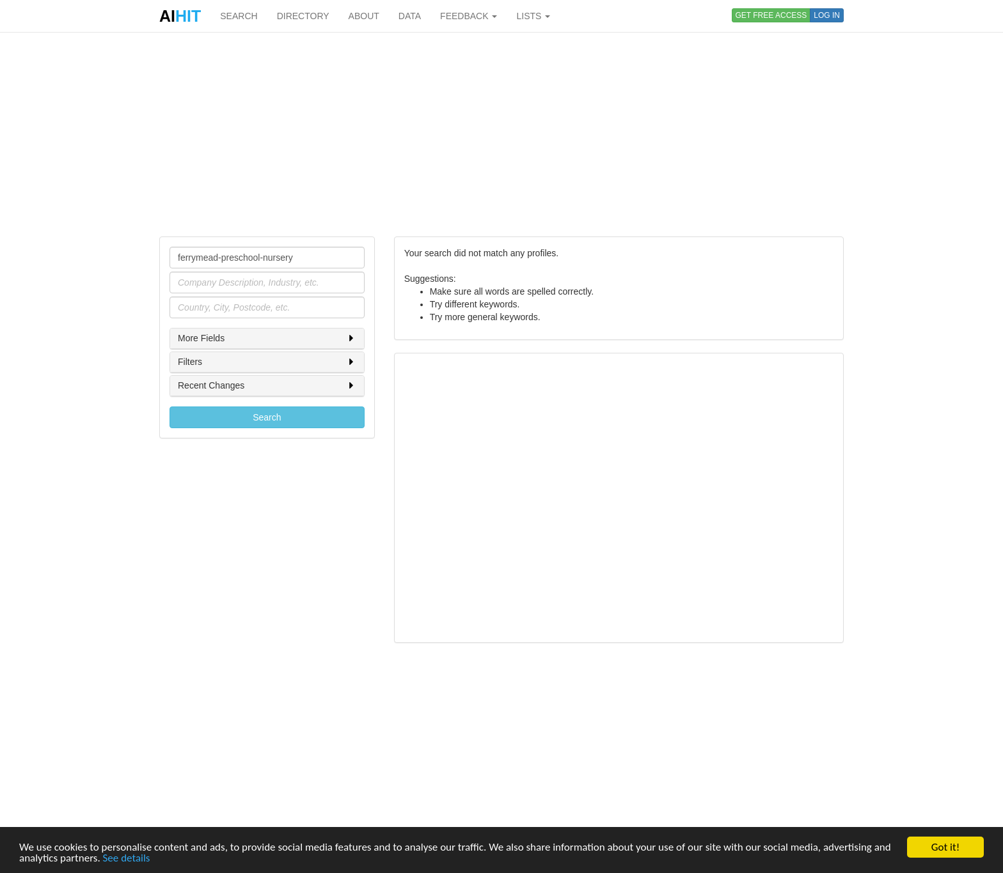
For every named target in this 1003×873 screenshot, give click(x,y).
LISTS (533, 16)
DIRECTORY (303, 16)
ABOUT (364, 16)
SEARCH (238, 16)
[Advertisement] (501, 134)
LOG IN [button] (827, 15)
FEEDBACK (468, 16)
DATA (410, 16)
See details (126, 859)
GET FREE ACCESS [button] (771, 15)
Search (267, 417)
